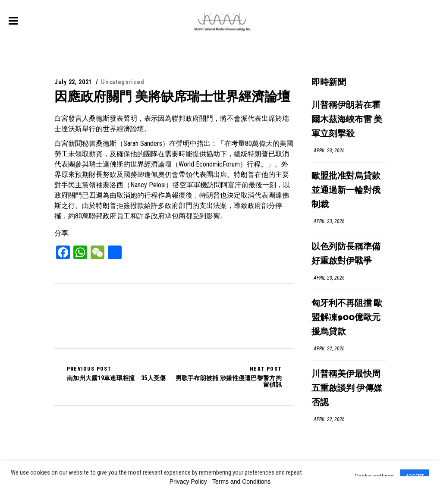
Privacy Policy (188, 481)
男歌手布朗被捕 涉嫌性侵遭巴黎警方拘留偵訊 (228, 376)
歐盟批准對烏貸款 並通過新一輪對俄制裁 (345, 190)
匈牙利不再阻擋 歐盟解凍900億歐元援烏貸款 (346, 317)
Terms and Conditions (241, 481)
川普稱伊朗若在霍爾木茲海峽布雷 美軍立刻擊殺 (346, 119)
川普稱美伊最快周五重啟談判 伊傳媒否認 (346, 388)
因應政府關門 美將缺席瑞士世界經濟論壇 (172, 96)
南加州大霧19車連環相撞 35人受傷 (116, 373)
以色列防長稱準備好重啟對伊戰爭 (345, 254)
